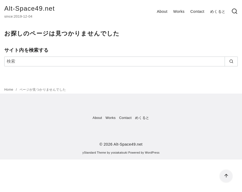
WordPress (152, 152)
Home (9, 89)
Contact (197, 11)
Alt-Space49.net (29, 8)
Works (179, 11)
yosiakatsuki (119, 152)
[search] (231, 61)
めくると (218, 11)
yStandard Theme (94, 152)
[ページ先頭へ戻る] (226, 176)
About (162, 11)
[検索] (234, 11)
